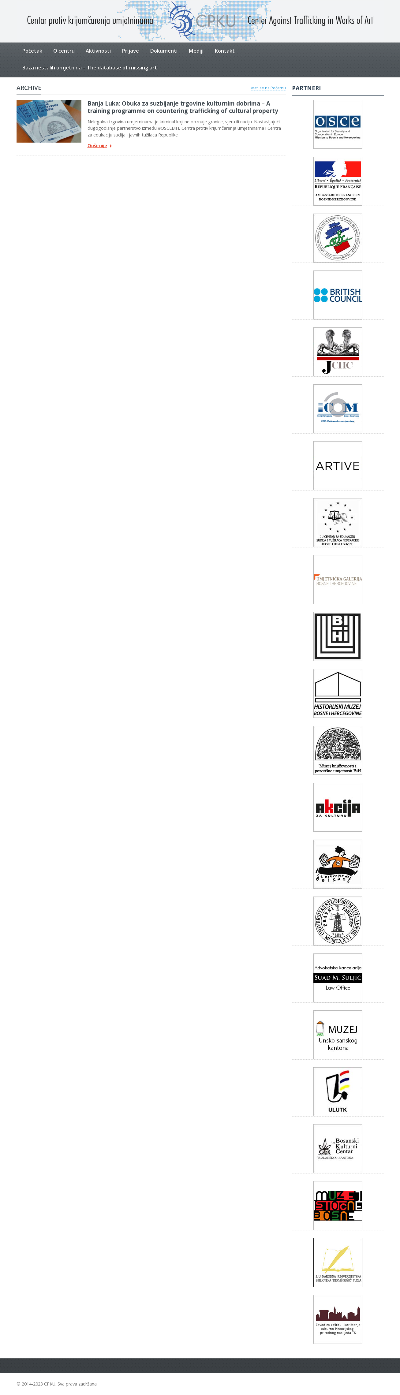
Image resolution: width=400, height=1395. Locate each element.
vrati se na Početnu (268, 88)
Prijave (130, 50)
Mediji (196, 50)
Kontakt (225, 50)
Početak (32, 50)
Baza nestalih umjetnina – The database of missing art (89, 67)
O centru (64, 50)
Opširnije (100, 146)
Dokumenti (164, 50)
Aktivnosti (98, 50)
